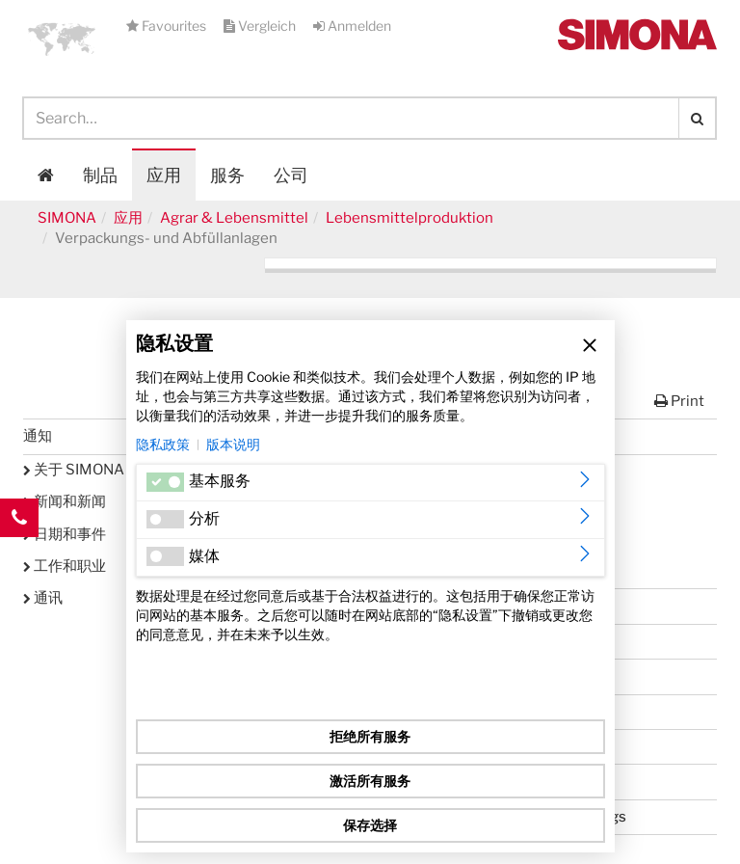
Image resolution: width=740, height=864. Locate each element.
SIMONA (67, 218)
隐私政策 (163, 444)
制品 (100, 175)
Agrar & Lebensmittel (234, 218)
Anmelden (352, 25)
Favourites (167, 25)
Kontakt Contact (19, 556)
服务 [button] (227, 175)
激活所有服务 (370, 780)
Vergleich (261, 25)
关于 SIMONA (73, 469)
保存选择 (370, 825)
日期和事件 (64, 534)
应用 (163, 175)
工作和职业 (64, 566)
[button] (61, 38)
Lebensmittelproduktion (409, 218)
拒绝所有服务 (370, 736)
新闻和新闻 (64, 501)
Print (679, 401)
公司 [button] (291, 175)
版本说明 (233, 444)
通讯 (43, 598)
